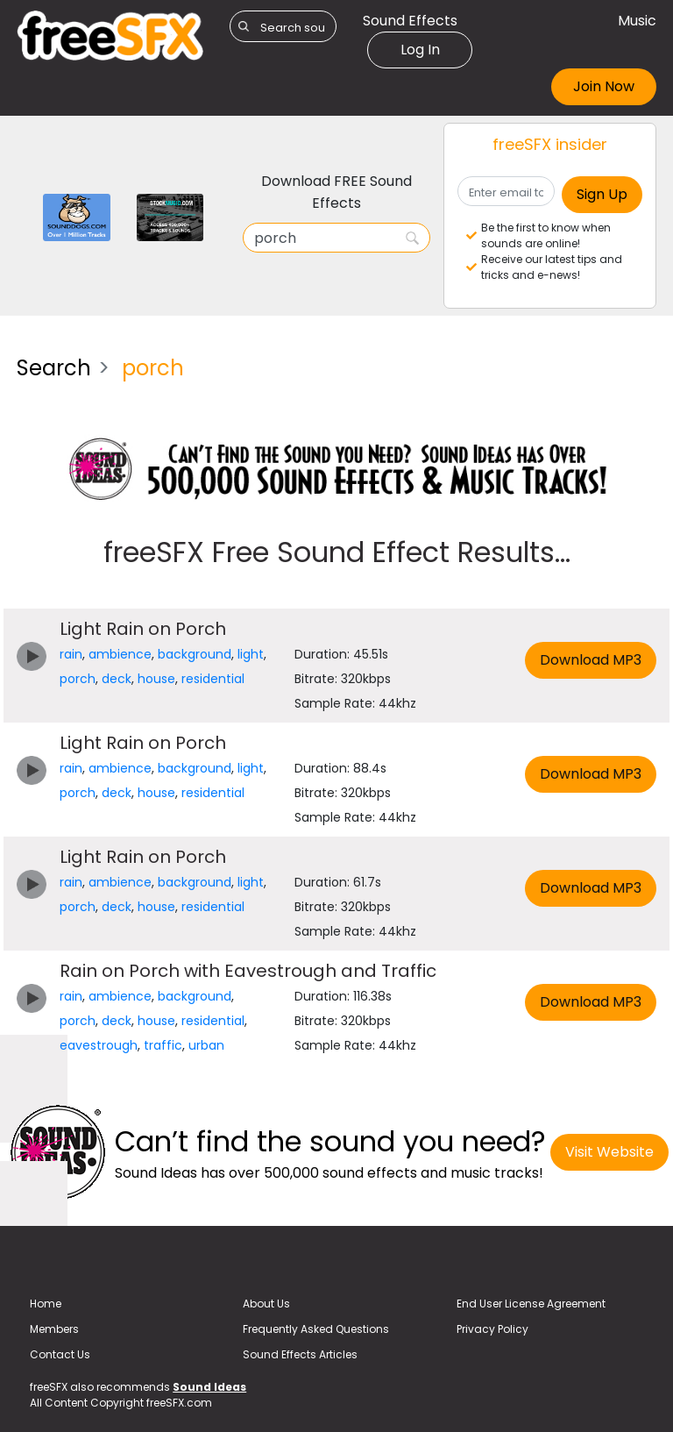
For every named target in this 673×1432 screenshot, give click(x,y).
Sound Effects (410, 21)
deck (116, 679)
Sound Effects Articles (300, 1354)
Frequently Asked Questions (316, 1329)
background (194, 654)
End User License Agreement (531, 1303)
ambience (120, 654)
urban (206, 1045)
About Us (266, 1303)
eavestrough (99, 1045)
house (156, 679)
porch (78, 679)
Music (637, 21)
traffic (163, 1045)
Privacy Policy (492, 1329)
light (250, 654)
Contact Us (60, 1354)
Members (54, 1329)
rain (71, 654)
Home (45, 1303)
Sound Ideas (209, 1386)
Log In (420, 49)
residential (212, 679)
